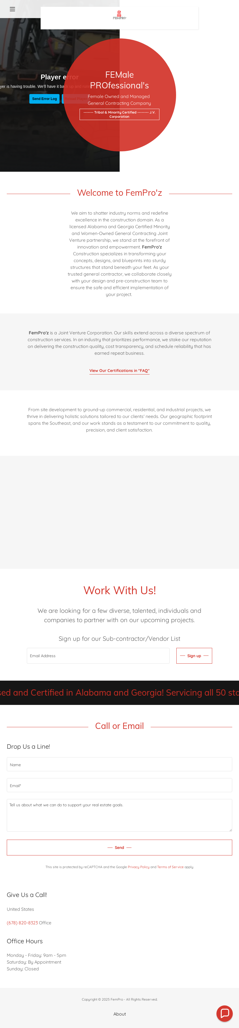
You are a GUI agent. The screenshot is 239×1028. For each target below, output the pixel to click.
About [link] (119, 1014)
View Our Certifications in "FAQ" (119, 370)
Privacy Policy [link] (139, 867)
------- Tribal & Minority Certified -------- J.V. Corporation (119, 114)
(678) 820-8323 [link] (22, 922)
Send (119, 847)
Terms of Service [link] (170, 867)
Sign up (194, 655)
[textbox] (98, 656)
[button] (24, 9)
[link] (119, 9)
